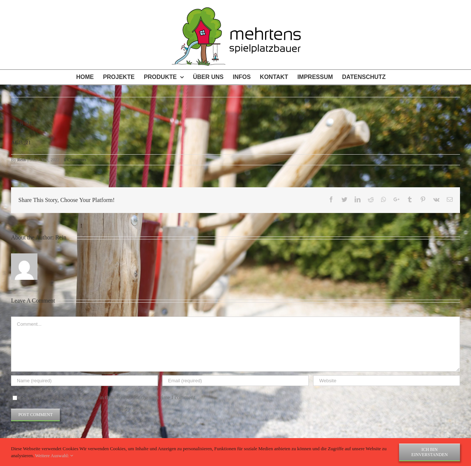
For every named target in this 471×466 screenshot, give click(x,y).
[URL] (386, 380)
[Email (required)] (235, 380)
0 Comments (75, 159)
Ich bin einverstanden (430, 452)
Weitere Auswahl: (54, 455)
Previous (450, 91)
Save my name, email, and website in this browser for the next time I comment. (109, 397)
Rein (21, 159)
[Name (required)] (84, 380)
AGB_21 (21, 142)
